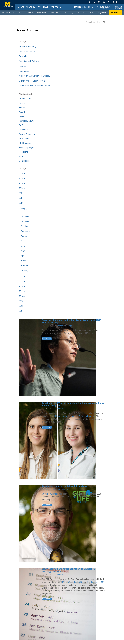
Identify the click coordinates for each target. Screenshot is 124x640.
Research (23, 130)
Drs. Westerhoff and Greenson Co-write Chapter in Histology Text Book (68, 570)
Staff (21, 125)
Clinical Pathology (27, 51)
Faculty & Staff (88, 12)
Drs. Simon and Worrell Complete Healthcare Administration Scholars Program (73, 404)
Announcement (26, 99)
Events (22, 107)
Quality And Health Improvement (33, 81)
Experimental (41, 12)
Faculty (22, 103)
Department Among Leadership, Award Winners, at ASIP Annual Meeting (71, 321)
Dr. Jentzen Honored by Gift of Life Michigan (65, 486)
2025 (22, 178)
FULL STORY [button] (46, 338)
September (26, 231)
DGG (66, 12)
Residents (23, 152)
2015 (22, 291)
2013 (22, 301)
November (25, 221)
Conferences (24, 161)
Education (28, 12)
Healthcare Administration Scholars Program (75, 416)
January (24, 270)
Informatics (56, 12)
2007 (22, 311)
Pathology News (26, 121)
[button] (83, 7)
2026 (22, 173)
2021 (22, 198)
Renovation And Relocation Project (34, 86)
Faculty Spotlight (26, 147)
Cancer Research (27, 134)
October (24, 226)
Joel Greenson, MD (95, 582)
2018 (22, 277)
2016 (22, 286)
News (21, 116)
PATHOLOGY (39, 7)
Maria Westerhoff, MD (72, 582)
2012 (22, 306)
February (25, 265)
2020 (22, 203)
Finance (22, 66)
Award (22, 112)
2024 (22, 183)
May (23, 251)
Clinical (16, 12)
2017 (22, 282)
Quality (75, 12)
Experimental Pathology (29, 61)
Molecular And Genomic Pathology (34, 76)
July (22, 241)
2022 (22, 193)
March (23, 261)
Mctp (21, 156)
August (24, 236)
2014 (22, 296)
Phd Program (25, 143)
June (23, 246)
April (23, 256)
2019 (24, 209)
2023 (22, 188)
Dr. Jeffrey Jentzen (50, 494)
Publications (24, 139)
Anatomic (6, 12)
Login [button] (119, 2)
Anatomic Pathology (28, 46)
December (25, 217)
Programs (102, 12)
